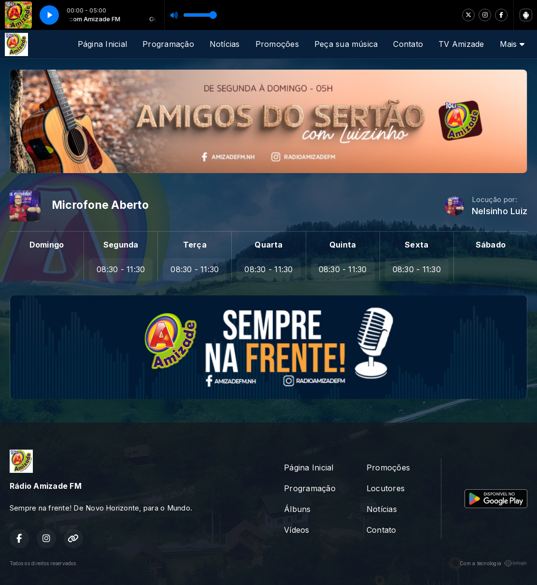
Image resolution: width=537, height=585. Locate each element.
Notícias (225, 44)
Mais (512, 44)
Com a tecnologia (493, 563)
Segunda (121, 244)
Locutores (386, 488)
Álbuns (297, 509)
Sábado (491, 244)
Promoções (277, 44)
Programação (168, 44)
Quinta (342, 244)
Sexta (416, 244)
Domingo (46, 244)
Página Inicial (102, 44)
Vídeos (296, 530)
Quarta (268, 244)
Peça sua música (346, 44)
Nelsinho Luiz (499, 211)
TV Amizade (461, 44)
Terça (195, 244)
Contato (408, 44)
